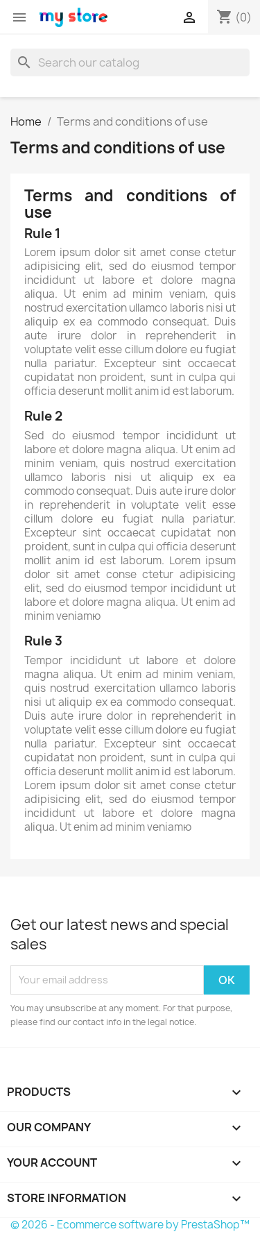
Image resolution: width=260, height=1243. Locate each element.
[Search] (130, 62)
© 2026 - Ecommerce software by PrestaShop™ (130, 1224)
